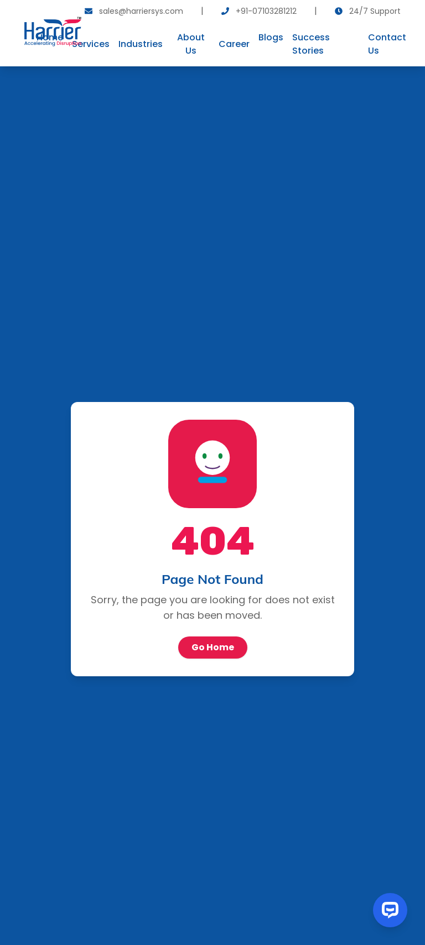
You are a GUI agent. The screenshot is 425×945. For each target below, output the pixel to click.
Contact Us (387, 44)
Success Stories (311, 44)
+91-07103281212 (266, 11)
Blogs (270, 37)
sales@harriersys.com (141, 11)
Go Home (212, 647)
